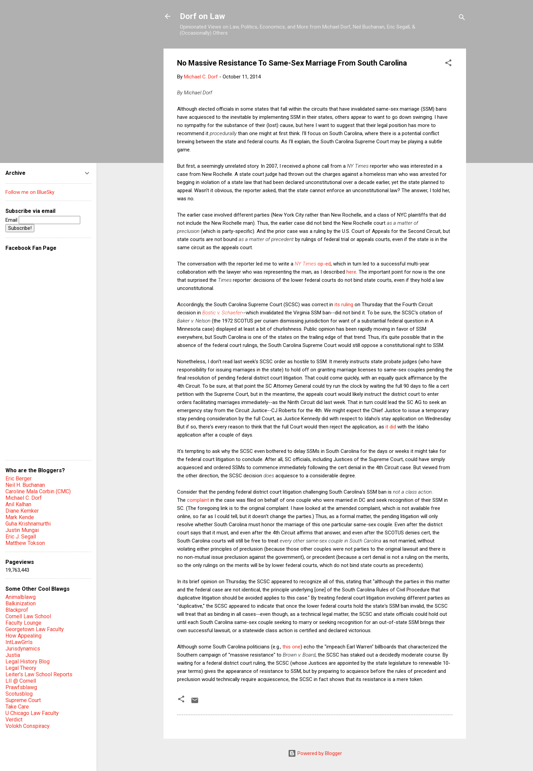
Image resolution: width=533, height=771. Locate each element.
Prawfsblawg (21, 687)
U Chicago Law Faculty (32, 713)
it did (390, 427)
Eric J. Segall (20, 536)
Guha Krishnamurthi (28, 523)
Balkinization (20, 603)
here (351, 272)
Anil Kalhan (18, 504)
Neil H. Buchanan (25, 485)
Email (42, 220)
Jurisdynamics (22, 648)
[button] (448, 64)
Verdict (13, 719)
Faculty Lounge (23, 623)
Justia (12, 655)
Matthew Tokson (25, 543)
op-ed (313, 264)
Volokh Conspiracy (27, 726)
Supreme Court (23, 700)
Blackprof (16, 610)
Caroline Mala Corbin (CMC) (38, 491)
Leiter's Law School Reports (38, 674)
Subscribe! (20, 228)
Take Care (17, 706)
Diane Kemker (22, 511)
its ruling (343, 304)
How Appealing (23, 635)
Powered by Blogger (315, 753)
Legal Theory (20, 668)
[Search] (462, 18)
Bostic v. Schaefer (222, 313)
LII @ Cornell (20, 681)
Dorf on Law (202, 16)
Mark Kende (19, 517)
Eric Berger (18, 478)
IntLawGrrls (19, 642)
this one (291, 647)
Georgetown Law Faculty (34, 629)
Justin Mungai (22, 530)
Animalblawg (20, 597)
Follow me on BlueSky (29, 192)
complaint (198, 500)
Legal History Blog (27, 661)
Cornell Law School (28, 616)
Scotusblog (19, 694)
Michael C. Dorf (23, 498)
